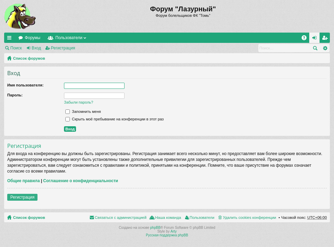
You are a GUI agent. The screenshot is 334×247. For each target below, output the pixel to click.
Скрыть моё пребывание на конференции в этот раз (114, 119)
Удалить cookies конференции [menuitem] (249, 217)
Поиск (16, 48)
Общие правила (23, 180)
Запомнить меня (83, 111)
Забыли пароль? (78, 102)
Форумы (32, 37)
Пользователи (68, 37)
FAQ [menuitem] (306, 39)
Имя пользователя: (25, 85)
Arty (174, 231)
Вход (36, 48)
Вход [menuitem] (316, 39)
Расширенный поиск (325, 48)
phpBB (155, 228)
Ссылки (10, 39)
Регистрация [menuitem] (326, 39)
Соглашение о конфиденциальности (80, 180)
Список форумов (29, 58)
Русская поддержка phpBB (167, 235)
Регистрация (63, 48)
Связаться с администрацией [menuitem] (121, 217)
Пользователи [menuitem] (202, 217)
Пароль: (15, 95)
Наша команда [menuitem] (168, 217)
